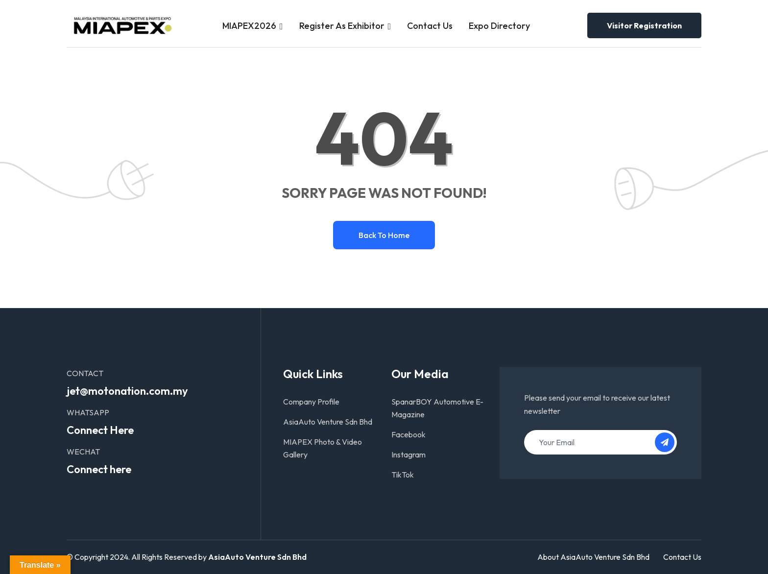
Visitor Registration (644, 25)
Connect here (99, 469)
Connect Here (100, 430)
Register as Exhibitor (341, 25)
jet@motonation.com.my (127, 391)
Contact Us (430, 25)
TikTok (402, 474)
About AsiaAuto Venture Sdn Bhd (593, 557)
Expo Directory (499, 25)
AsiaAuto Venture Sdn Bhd (327, 422)
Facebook (408, 434)
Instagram (408, 454)
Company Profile (311, 402)
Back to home (384, 235)
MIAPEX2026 (249, 25)
